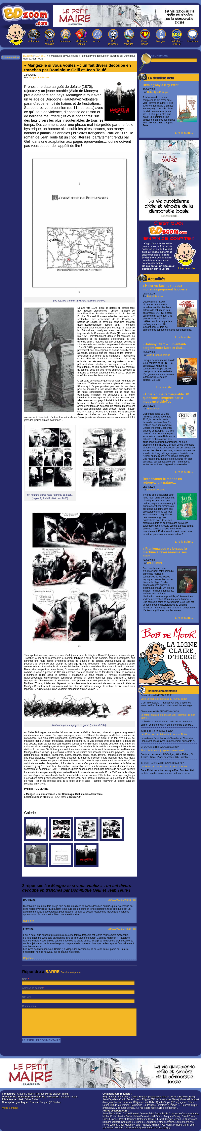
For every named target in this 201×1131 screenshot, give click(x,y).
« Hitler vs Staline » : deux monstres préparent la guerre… (167, 287)
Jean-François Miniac (158, 355)
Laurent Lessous (156, 489)
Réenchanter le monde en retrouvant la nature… (162, 480)
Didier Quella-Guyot (157, 92)
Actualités (33, 36)
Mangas (160, 36)
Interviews (192, 36)
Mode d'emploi (10, 1107)
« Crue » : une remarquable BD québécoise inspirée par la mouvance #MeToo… (166, 398)
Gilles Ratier (153, 408)
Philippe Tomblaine (39, 77)
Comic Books (144, 37)
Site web (26, 997)
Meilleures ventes (81, 37)
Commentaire (29, 1006)
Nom (24, 979)
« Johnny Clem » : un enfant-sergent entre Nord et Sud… (164, 346)
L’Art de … (97, 36)
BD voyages (128, 37)
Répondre (28, 920)
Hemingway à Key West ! (161, 85)
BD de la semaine (49, 37)
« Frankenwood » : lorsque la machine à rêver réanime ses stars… (165, 552)
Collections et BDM (176, 37)
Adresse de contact (32, 988)
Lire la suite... (184, 132)
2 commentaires (10, 57)
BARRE (52, 971)
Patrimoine (65, 36)
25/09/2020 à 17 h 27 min (122, 928)
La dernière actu (161, 78)
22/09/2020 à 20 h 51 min (122, 899)
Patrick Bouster (155, 296)
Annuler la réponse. (71, 972)
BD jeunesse (113, 37)
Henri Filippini (154, 563)
